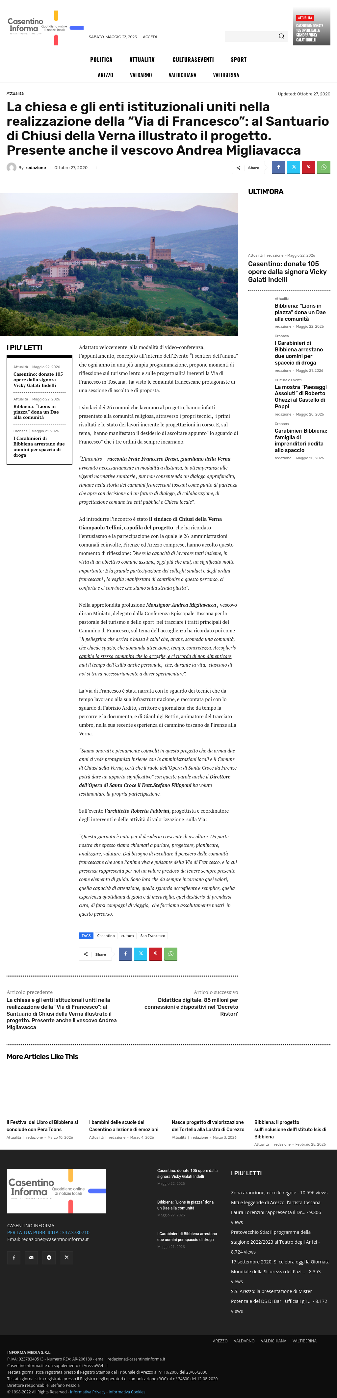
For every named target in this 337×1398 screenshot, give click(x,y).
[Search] (281, 36)
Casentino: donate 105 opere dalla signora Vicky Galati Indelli (309, 32)
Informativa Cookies (127, 1392)
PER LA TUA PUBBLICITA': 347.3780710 (48, 1232)
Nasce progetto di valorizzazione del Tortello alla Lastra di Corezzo (209, 1129)
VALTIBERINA (305, 1341)
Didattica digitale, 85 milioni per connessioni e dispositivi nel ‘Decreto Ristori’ (191, 1007)
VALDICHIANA (273, 1341)
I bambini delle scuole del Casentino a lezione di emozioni (124, 1129)
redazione (36, 167)
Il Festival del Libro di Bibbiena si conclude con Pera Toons (42, 1129)
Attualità (305, 17)
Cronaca (20, 431)
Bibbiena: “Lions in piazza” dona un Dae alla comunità (36, 411)
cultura (127, 935)
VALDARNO (244, 1341)
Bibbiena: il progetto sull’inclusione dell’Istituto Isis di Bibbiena (291, 1129)
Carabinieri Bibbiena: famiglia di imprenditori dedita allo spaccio (300, 408)
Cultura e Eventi (288, 357)
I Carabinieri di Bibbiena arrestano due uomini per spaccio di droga (39, 446)
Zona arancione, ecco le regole (263, 1192)
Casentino (106, 935)
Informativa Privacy (87, 1392)
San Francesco (153, 935)
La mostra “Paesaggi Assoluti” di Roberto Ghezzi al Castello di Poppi (297, 371)
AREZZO (220, 1341)
